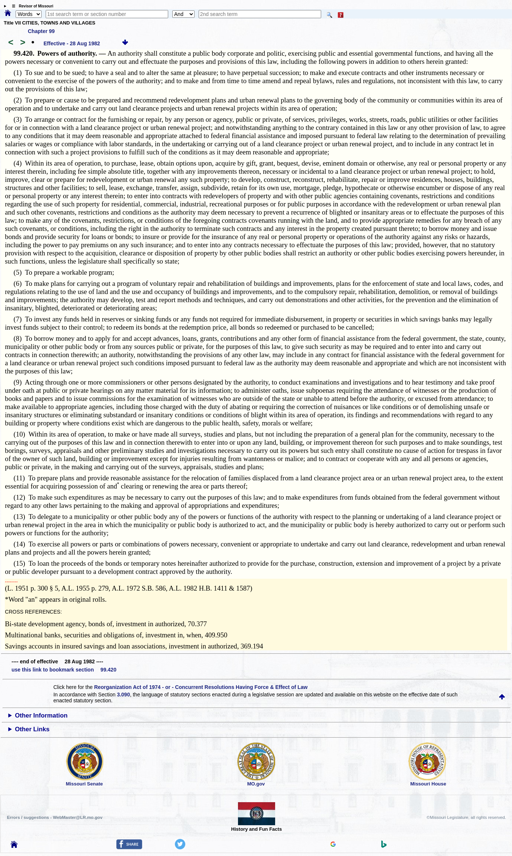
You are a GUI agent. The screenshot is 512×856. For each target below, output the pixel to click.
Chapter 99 (41, 31)
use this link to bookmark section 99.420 (64, 670)
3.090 (123, 694)
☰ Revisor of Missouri (30, 6)
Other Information (41, 715)
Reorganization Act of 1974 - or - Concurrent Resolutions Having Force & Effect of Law (200, 687)
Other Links (32, 729)
